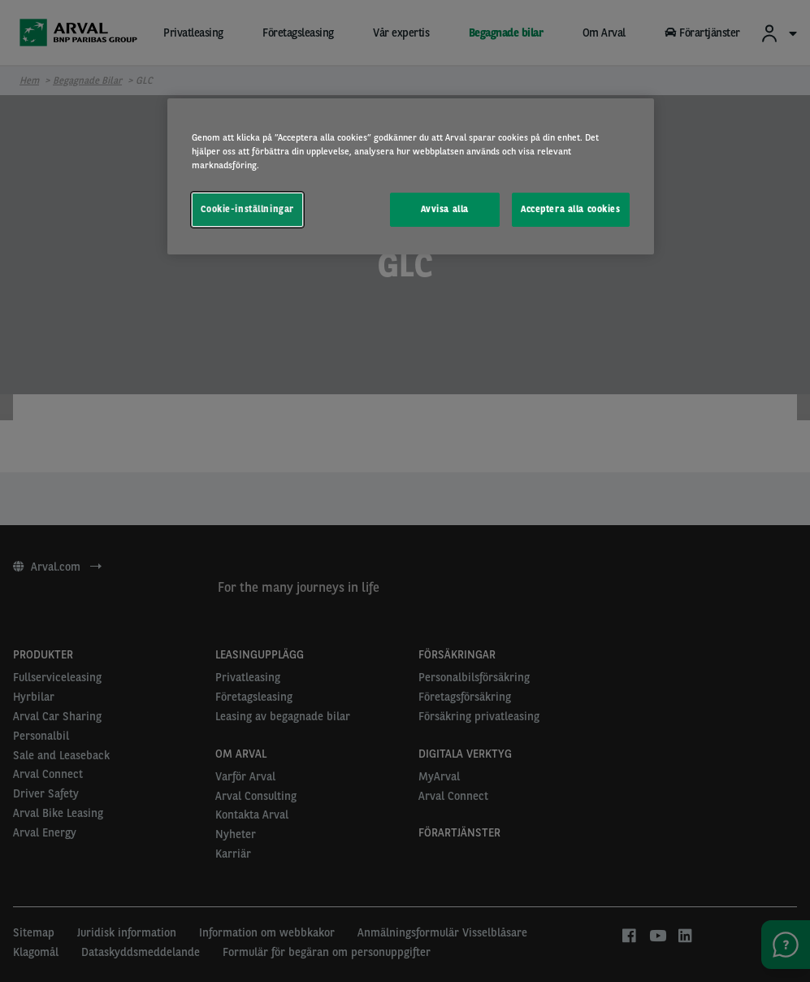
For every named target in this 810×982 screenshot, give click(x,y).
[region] (410, 176)
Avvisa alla (445, 209)
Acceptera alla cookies (571, 209)
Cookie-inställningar (247, 209)
